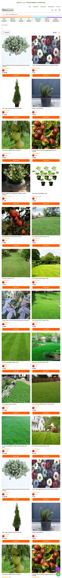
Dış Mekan (22, 20)
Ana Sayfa (4, 25)
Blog (30, 6)
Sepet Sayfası (58, 569)
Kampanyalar (51, 6)
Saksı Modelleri (56, 20)
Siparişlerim (43, 6)
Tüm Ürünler (5, 20)
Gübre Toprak (48, 20)
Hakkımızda (35, 6)
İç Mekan (30, 20)
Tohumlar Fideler (39, 20)
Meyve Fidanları (13, 20)
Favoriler (58, 6)
